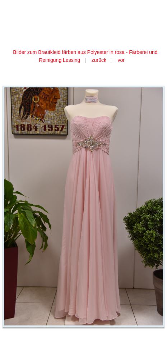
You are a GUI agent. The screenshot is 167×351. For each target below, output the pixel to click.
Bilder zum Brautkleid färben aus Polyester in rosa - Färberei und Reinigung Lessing (85, 56)
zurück (99, 60)
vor (120, 60)
